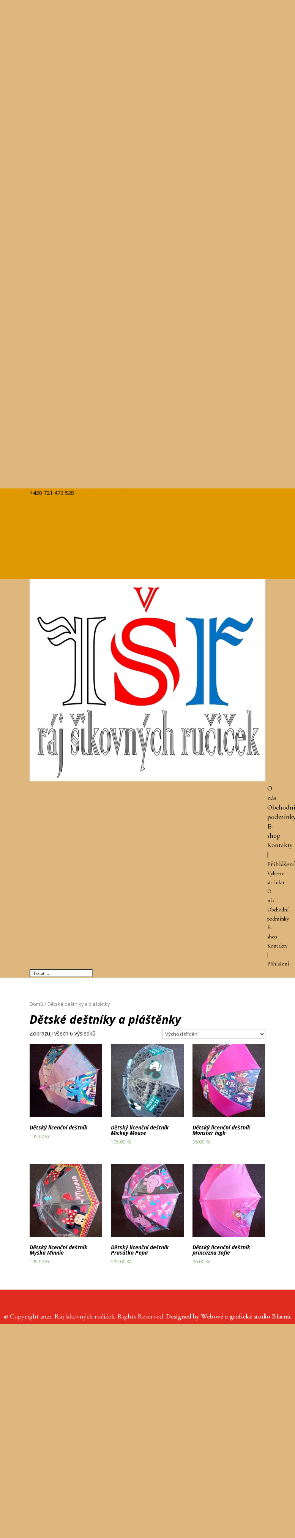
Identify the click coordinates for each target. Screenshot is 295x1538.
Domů (36, 1003)
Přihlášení (281, 864)
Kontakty (280, 845)
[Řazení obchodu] (213, 1034)
